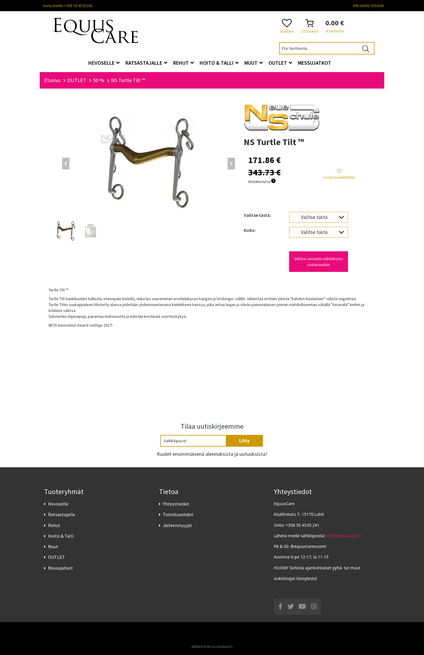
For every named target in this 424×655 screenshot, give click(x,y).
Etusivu (52, 80)
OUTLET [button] (280, 62)
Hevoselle (58, 504)
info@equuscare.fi (344, 535)
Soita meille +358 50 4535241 (68, 5)
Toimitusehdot (178, 515)
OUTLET (56, 557)
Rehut (54, 525)
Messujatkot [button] (314, 62)
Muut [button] (253, 62)
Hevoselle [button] (104, 62)
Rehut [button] (183, 62)
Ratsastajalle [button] (146, 62)
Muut (53, 546)
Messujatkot (60, 568)
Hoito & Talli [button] (219, 62)
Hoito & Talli (61, 536)
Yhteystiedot (176, 504)
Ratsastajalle (61, 515)
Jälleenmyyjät (177, 525)
